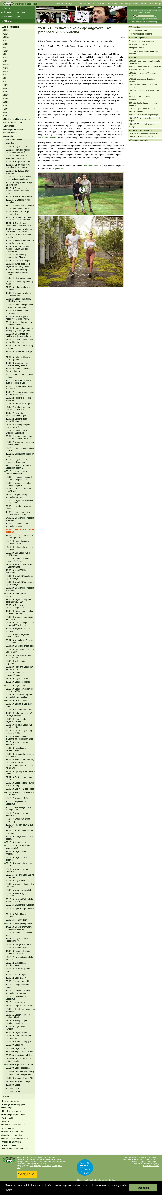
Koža (80, 4)
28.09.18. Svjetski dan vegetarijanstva (16, 749)
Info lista (150, 4)
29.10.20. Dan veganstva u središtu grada (18, 554)
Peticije (128, 4)
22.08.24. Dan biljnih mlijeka (18, 260)
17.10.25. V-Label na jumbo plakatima (18, 201)
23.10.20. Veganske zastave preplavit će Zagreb (18, 560)
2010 (6, 85)
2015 (6, 68)
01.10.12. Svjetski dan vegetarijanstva (16, 964)
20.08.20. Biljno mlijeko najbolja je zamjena (20, 589)
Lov (98, 4)
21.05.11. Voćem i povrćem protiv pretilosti (18, 1016)
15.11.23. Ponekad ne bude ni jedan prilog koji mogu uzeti (19, 329)
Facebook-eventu (91, 166)
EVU (31, 1166)
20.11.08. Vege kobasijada (17, 1068)
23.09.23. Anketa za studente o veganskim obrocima (19, 340)
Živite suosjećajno (12, 17)
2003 (6, 109)
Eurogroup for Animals (42, 1166)
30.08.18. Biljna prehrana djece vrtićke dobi (20, 755)
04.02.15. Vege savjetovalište (19, 890)
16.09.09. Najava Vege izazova (19, 1052)
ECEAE (54, 1166)
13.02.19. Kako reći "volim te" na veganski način (19, 714)
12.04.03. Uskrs (13, 1085)
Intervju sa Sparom (136, 48)
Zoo (94, 4)
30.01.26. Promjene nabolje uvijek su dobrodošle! (18, 151)
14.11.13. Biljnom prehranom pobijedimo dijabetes (19, 928)
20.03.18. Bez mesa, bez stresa (20, 789)
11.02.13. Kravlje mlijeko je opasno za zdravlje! (18, 952)
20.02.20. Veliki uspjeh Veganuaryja (16, 662)
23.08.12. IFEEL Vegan (16, 974)
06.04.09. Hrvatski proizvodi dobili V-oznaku (18, 1059)
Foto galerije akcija (10, 1101)
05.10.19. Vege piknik (15, 685)
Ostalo (7, 1096)
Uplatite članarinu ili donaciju (15, 1138)
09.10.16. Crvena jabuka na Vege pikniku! (18, 847)
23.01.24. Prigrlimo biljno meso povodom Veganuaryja (19, 306)
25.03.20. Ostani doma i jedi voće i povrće (18, 656)
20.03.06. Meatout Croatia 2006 (20, 1078)
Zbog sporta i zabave (13, 129)
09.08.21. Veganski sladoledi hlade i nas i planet (18, 484)
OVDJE (61, 169)
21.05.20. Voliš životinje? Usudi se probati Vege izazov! (20, 624)
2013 (6, 75)
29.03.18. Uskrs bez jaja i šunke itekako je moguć (20, 784)
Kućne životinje (112, 4)
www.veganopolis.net (47, 137)
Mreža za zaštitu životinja (13, 1125)
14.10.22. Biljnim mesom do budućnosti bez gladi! (18, 381)
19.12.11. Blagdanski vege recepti (17, 986)
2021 (6, 47)
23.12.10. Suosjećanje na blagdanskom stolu (17, 1021)
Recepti (121, 4)
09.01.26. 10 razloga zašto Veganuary (17, 172)
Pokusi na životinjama (13, 122)
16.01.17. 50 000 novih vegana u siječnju (19, 832)
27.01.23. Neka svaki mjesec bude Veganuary (18, 358)
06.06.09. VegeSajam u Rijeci (19, 1055)
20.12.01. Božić (13, 1092)
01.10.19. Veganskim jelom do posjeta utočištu (19, 690)
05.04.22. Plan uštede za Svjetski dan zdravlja (17, 431)
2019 (6, 54)
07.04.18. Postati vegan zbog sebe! (19, 778)
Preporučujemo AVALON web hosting (144, 22)
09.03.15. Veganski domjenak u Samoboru (20, 885)
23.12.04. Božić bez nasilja (18, 1081)
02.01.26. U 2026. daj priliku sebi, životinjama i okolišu (18, 178)
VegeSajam (11, 143)
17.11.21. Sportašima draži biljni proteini (20, 455)
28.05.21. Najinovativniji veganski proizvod (16, 495)
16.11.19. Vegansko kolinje (18, 682)
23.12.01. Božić (13, 1088)
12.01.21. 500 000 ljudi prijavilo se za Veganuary (19, 536)
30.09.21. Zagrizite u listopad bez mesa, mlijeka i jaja (19, 478)
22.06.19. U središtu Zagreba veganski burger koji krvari (19, 696)
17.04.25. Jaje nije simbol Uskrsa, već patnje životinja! (18, 224)
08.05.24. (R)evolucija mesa (18, 278)
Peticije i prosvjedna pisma (14, 1114)
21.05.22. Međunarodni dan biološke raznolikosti (18, 408)
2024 (6, 37)
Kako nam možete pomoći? (14, 1132)
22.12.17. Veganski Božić (17, 798)
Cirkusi (89, 4)
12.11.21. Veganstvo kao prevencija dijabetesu (17, 460)
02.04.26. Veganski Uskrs (17, 146)
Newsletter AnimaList (11, 1111)
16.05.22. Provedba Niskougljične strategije (16, 414)
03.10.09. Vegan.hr (14, 1045)
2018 (6, 58)
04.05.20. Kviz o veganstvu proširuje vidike (18, 635)
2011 (6, 81)
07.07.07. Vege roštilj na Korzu (19, 1075)
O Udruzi (6, 1121)
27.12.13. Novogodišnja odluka (19, 923)
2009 (6, 88)
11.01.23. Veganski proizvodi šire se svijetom (18, 370)
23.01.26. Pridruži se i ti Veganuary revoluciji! (16, 157)
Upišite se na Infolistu (11, 1142)
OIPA (18, 1168)
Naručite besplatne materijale (15, 1149)
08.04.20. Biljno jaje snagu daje (20, 646)
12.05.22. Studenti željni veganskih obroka (16, 420)
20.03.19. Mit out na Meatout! (19, 710)
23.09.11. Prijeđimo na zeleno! (19, 1005)
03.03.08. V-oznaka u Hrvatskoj (20, 1071)
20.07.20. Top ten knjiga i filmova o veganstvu (17, 606)
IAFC (60, 1166)
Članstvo (143, 4)
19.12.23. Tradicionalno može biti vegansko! (19, 312)
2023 (6, 41)
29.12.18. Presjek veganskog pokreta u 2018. (19, 731)
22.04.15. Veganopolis (16, 880)
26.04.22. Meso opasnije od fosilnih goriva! (18, 426)
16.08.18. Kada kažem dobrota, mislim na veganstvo (20, 761)
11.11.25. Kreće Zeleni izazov (19, 196)
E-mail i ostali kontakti (151, 1166)
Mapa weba (136, 19)
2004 (6, 105)
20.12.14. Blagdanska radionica (20, 905)
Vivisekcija (68, 4)
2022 (6, 44)
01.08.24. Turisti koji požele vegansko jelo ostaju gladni (18, 265)
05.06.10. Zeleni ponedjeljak (18, 1041)
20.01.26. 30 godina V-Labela (19, 161)
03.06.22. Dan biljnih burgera (19, 404)
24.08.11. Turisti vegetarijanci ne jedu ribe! (20, 1010)
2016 (6, 64)
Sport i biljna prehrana (138, 30)
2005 (6, 102)
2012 (6, 78)
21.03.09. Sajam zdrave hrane (19, 1064)
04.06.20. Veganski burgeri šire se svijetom (19, 618)
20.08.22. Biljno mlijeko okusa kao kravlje (19, 387)
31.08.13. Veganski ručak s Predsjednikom (18, 939)
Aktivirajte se (8, 1128)
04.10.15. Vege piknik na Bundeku (17, 870)
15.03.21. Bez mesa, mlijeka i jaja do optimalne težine (19, 513)
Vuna (84, 4)
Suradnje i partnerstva (12, 1135)
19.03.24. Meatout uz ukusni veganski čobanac (18, 294)
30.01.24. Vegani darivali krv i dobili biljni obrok (19, 300)
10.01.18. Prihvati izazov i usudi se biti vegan (20, 793)
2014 (6, 71)
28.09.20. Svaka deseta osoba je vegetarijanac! (19, 565)
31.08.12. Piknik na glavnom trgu (18, 970)
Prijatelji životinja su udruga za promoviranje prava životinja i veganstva (144, 11)
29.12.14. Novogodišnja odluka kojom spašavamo (19, 900)
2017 (6, 61)
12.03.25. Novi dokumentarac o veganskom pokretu (20, 242)
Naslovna (8, 8)
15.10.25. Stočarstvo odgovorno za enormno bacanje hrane (20, 206)
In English (157, 7)
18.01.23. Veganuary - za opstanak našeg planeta (17, 364)
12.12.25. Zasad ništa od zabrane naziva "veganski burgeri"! (17, 190)
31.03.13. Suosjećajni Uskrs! (18, 944)
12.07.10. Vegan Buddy (16, 1032)
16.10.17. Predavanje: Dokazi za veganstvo (19, 808)
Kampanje (135, 4)
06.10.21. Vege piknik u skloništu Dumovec (16, 472)
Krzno (75, 4)
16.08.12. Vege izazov (16, 978)
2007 (6, 95)
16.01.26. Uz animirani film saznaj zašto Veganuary (18, 166)
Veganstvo (59, 4)
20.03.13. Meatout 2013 (16, 948)
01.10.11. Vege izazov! (16, 1002)
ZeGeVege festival (14, 140)
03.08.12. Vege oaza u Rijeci (18, 981)
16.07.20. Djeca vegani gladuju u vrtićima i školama (19, 612)
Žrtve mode (9, 126)
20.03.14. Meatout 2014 (16, 920)
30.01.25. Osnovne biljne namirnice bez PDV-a (17, 256)
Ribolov (103, 4)
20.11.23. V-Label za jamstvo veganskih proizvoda (19, 323)
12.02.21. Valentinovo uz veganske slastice (17, 525)
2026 (6, 30)
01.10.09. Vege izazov (16, 1048)
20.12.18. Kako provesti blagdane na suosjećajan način (19, 737)
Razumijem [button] (143, 1187)
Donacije (157, 4)
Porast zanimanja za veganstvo (141, 41)
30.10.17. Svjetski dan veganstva (16, 802)
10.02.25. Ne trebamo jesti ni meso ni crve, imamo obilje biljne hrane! (18, 249)
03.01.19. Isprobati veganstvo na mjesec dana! (19, 726)
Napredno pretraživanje (149, 19)
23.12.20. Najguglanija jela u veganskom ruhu (18, 542)
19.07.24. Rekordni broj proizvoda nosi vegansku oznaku (17, 272)
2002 (6, 112)
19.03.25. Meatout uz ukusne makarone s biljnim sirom (19, 230)
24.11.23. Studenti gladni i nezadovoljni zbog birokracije (19, 317)
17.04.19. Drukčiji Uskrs (16, 700)
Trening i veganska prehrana (140, 34)
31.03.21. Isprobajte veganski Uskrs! (19, 507)
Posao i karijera (9, 1145)
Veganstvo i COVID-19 (138, 44)
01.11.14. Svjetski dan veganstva (16, 915)
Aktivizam (8, 21)
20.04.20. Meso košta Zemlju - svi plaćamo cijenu (19, 641)
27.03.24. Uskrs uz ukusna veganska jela (18, 288)
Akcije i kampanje (10, 27)
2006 (6, 98)
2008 (6, 92)
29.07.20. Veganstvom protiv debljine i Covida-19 (18, 600)
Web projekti (7, 1118)
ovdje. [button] (9, 1189)
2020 (6, 51)
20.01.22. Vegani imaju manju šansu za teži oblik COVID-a (19, 437)
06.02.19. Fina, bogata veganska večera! (16, 720)
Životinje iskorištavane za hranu (18, 119)
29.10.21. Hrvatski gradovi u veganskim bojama (18, 466)
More (122, 37)
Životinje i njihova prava (14, 12)
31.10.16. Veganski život (17, 842)
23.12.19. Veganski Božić (17, 678)
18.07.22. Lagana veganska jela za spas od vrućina (20, 393)
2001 (6, 116)
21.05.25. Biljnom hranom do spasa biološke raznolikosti (18, 218)
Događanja (7, 1108)
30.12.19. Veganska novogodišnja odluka (15, 674)
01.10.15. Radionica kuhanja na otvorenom (20, 876)
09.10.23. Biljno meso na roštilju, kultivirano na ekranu (18, 335)
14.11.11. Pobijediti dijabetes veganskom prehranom (18, 991)
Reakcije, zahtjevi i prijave (13, 1104)
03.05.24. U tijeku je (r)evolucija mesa (20, 282)
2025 (6, 34)
